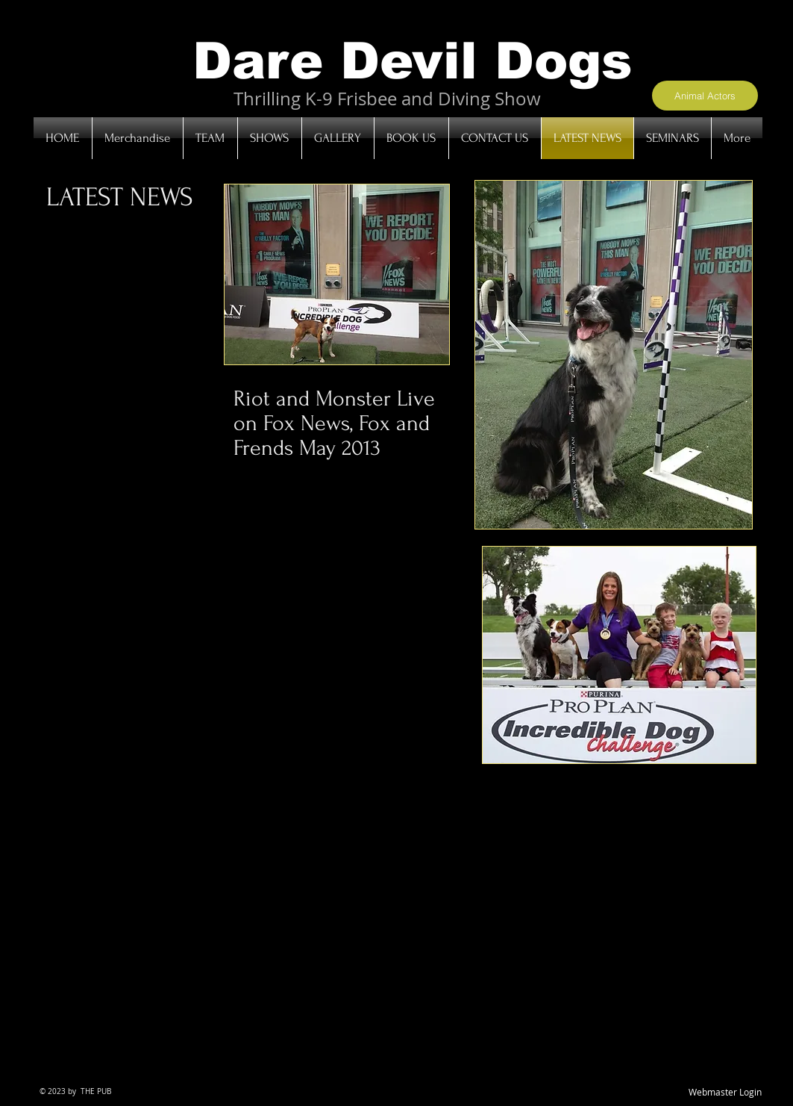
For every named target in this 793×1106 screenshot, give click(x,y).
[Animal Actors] (705, 96)
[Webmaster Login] (725, 1093)
